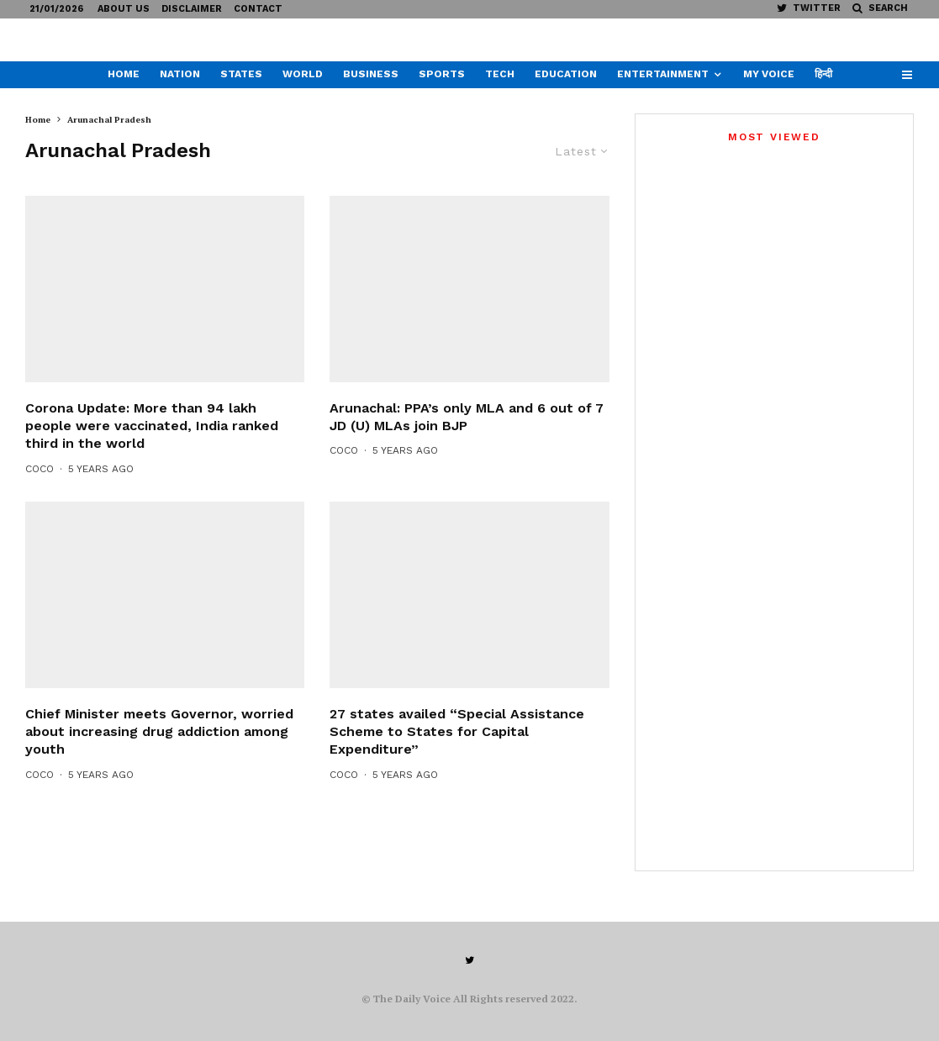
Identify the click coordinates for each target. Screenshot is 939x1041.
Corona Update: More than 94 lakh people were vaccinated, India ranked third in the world (151, 457)
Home (124, 74)
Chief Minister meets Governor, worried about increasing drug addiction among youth (159, 763)
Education (566, 74)
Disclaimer (191, 8)
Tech (499, 74)
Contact (258, 8)
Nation (180, 74)
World (302, 74)
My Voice (768, 74)
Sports (442, 74)
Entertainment (663, 74)
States (241, 74)
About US (124, 8)
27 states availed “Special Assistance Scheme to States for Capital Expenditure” (457, 763)
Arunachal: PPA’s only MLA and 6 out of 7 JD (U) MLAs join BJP (467, 448)
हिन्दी (823, 74)
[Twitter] (809, 8)
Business (370, 74)
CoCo (39, 500)
